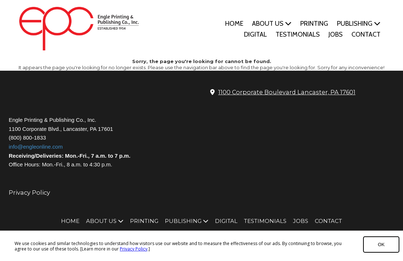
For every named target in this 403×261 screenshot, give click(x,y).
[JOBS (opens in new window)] (335, 34)
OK (381, 244)
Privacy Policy (133, 249)
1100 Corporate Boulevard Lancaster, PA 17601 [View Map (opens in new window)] (286, 92)
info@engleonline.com (36, 147)
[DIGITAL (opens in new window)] (255, 34)
